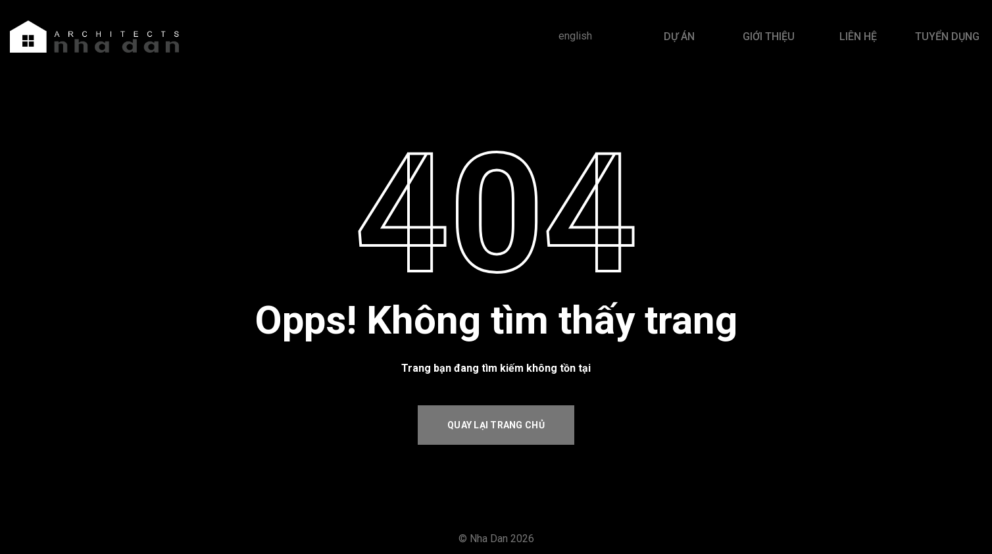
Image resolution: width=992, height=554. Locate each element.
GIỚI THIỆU (769, 36)
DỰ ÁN (679, 36)
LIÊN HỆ (858, 36)
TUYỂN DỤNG (947, 36)
